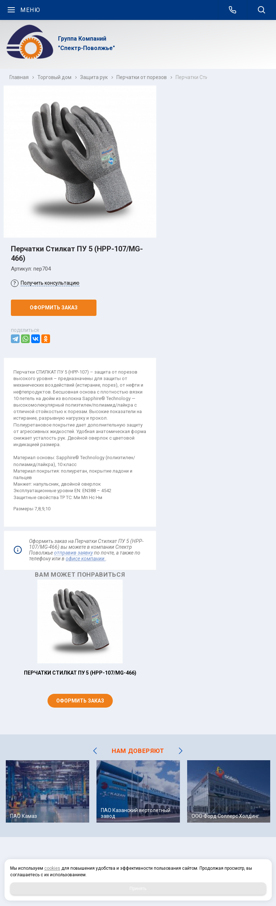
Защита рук (94, 77)
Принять (138, 888)
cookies (52, 868)
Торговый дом (54, 77)
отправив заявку (73, 553)
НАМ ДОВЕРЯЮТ (138, 750)
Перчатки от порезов (141, 77)
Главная (19, 77)
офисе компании (86, 558)
